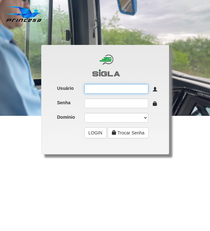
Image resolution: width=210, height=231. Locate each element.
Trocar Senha (128, 132)
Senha (64, 102)
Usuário (65, 88)
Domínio (66, 117)
